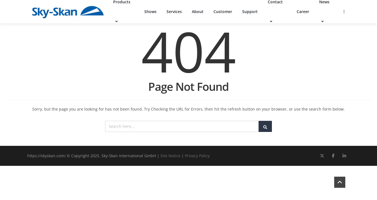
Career (303, 11)
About (198, 11)
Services (174, 11)
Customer (223, 11)
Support (250, 11)
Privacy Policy (197, 155)
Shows (150, 11)
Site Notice (170, 155)
